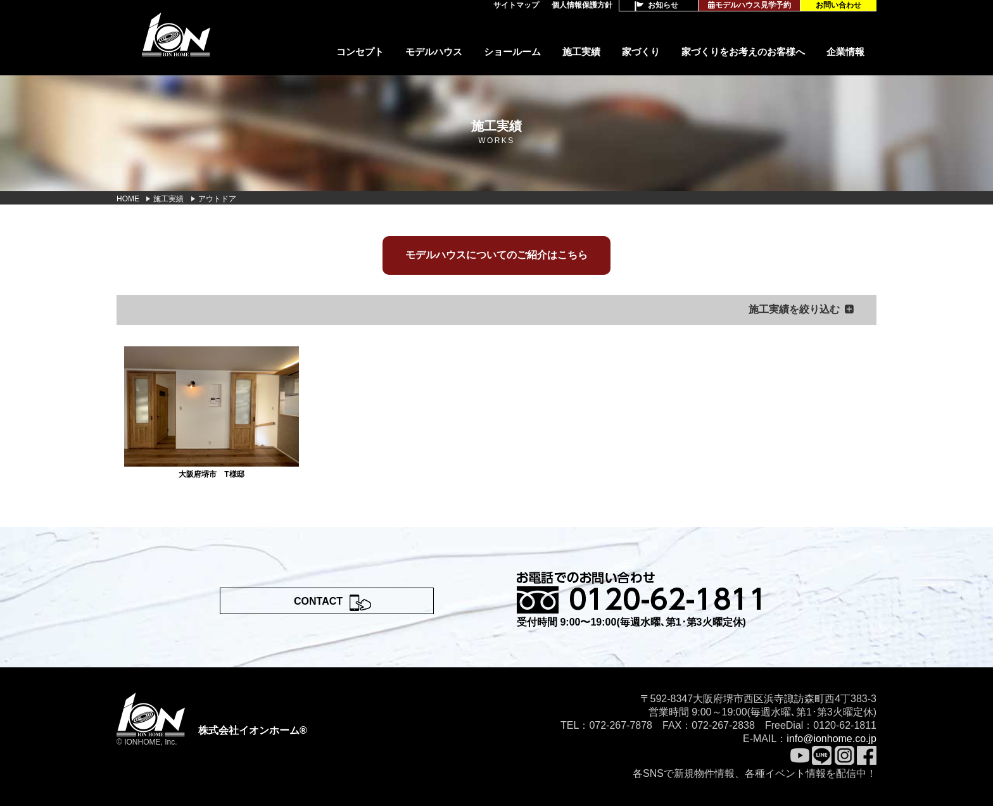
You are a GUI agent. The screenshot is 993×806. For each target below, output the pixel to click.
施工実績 (581, 51)
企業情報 (845, 51)
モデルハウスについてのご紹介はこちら (496, 254)
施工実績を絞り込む (794, 309)
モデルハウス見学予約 (749, 5)
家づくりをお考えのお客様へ (743, 51)
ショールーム (512, 51)
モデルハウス (433, 51)
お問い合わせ (838, 5)
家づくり (641, 51)
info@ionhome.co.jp (831, 738)
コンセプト (360, 51)
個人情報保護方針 (582, 5)
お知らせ (663, 5)
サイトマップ (516, 5)
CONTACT (318, 601)
